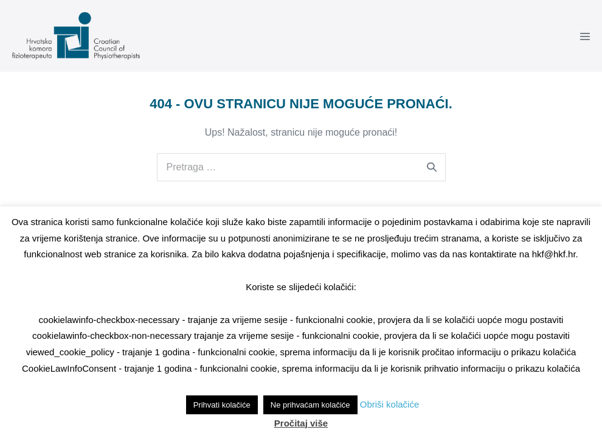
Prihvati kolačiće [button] (222, 404)
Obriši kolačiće (390, 404)
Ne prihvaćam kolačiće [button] (310, 404)
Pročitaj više (301, 423)
